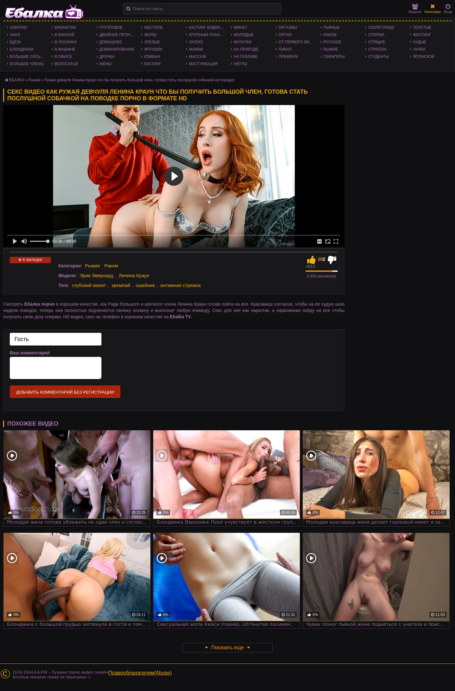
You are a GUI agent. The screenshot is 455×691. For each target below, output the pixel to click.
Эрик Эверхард (96, 275)
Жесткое (153, 27)
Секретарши (381, 27)
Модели (415, 9)
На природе (246, 49)
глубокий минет (89, 285)
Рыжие (331, 49)
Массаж (197, 56)
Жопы (150, 35)
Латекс (196, 42)
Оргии (285, 35)
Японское (423, 56)
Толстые (422, 27)
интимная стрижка (181, 285)
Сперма (376, 35)
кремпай (121, 285)
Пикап (285, 49)
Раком (330, 35)
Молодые (244, 35)
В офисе (63, 56)
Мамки (196, 49)
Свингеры (334, 56)
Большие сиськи (28, 56)
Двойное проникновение (119, 35)
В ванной (64, 35)
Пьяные (332, 27)
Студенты (378, 56)
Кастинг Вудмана (207, 27)
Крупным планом (207, 35)
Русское (333, 42)
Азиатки (18, 27)
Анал (15, 35)
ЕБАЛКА (16, 80)
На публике (246, 56)
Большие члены (27, 64)
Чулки (419, 49)
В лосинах (66, 42)
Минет (240, 27)
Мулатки (242, 42)
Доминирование (117, 49)
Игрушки (153, 49)
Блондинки (21, 49)
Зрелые (152, 42)
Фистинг (422, 35)
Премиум (288, 56)
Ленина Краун (133, 275)
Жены (106, 64)
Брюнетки (65, 27)
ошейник (145, 285)
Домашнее (111, 42)
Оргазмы (288, 27)
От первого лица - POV (298, 42)
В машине (65, 49)
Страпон (377, 49)
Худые (419, 42)
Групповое (111, 27)
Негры (240, 64)
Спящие (376, 42)
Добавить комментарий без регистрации (65, 392)
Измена (152, 56)
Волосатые (66, 64)
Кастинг (152, 64)
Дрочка (107, 56)
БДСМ (15, 42)
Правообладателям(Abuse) (140, 672)
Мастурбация (203, 64)
